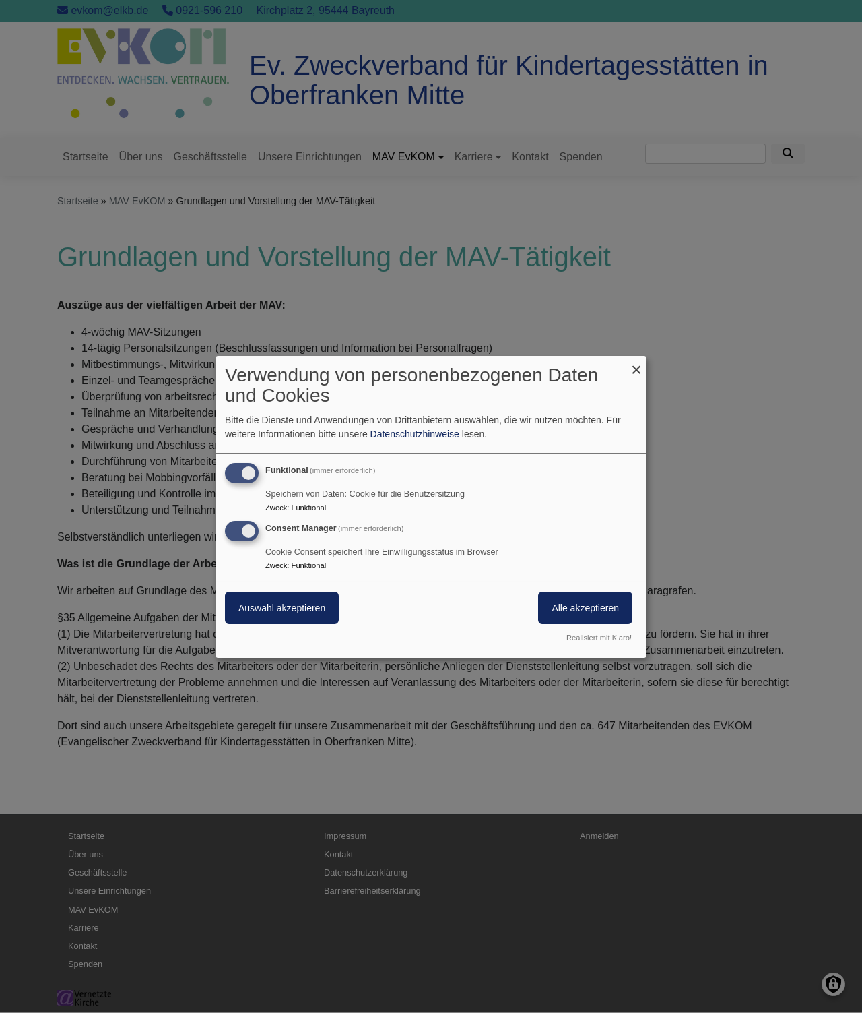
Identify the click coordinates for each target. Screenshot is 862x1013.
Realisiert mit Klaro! (599, 638)
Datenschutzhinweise (414, 434)
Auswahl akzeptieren (281, 608)
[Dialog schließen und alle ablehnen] (636, 363)
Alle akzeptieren (585, 608)
